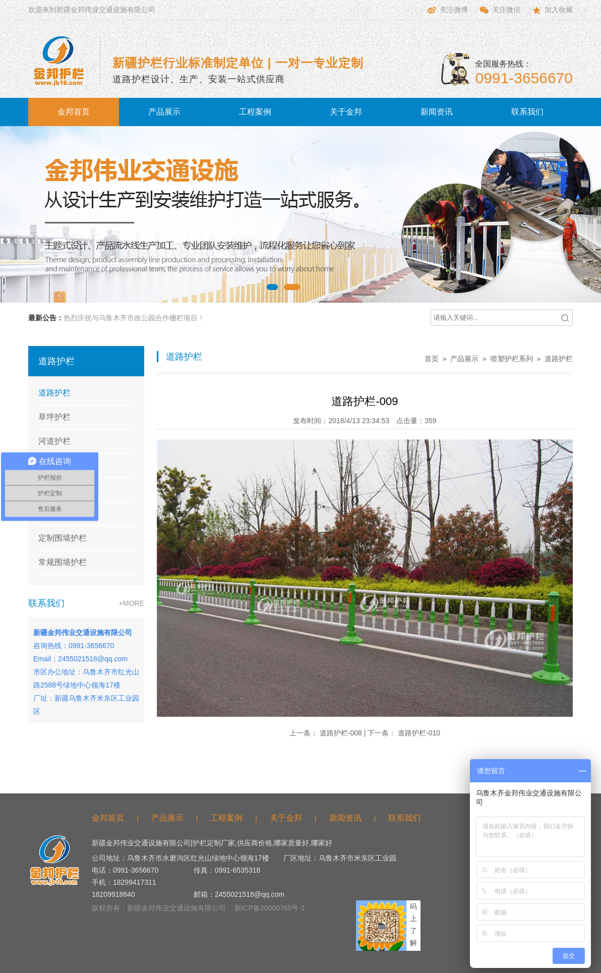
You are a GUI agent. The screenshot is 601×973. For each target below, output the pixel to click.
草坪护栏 (54, 417)
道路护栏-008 (341, 733)
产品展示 (164, 111)
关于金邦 (346, 111)
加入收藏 (551, 10)
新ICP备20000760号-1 (269, 908)
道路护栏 (54, 392)
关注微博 (447, 10)
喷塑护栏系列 (512, 359)
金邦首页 (73, 111)
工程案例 (255, 111)
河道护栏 (54, 441)
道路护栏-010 (419, 733)
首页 (432, 359)
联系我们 (527, 111)
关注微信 (499, 10)
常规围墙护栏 (62, 562)
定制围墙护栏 (62, 538)
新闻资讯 (436, 111)
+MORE (131, 603)
